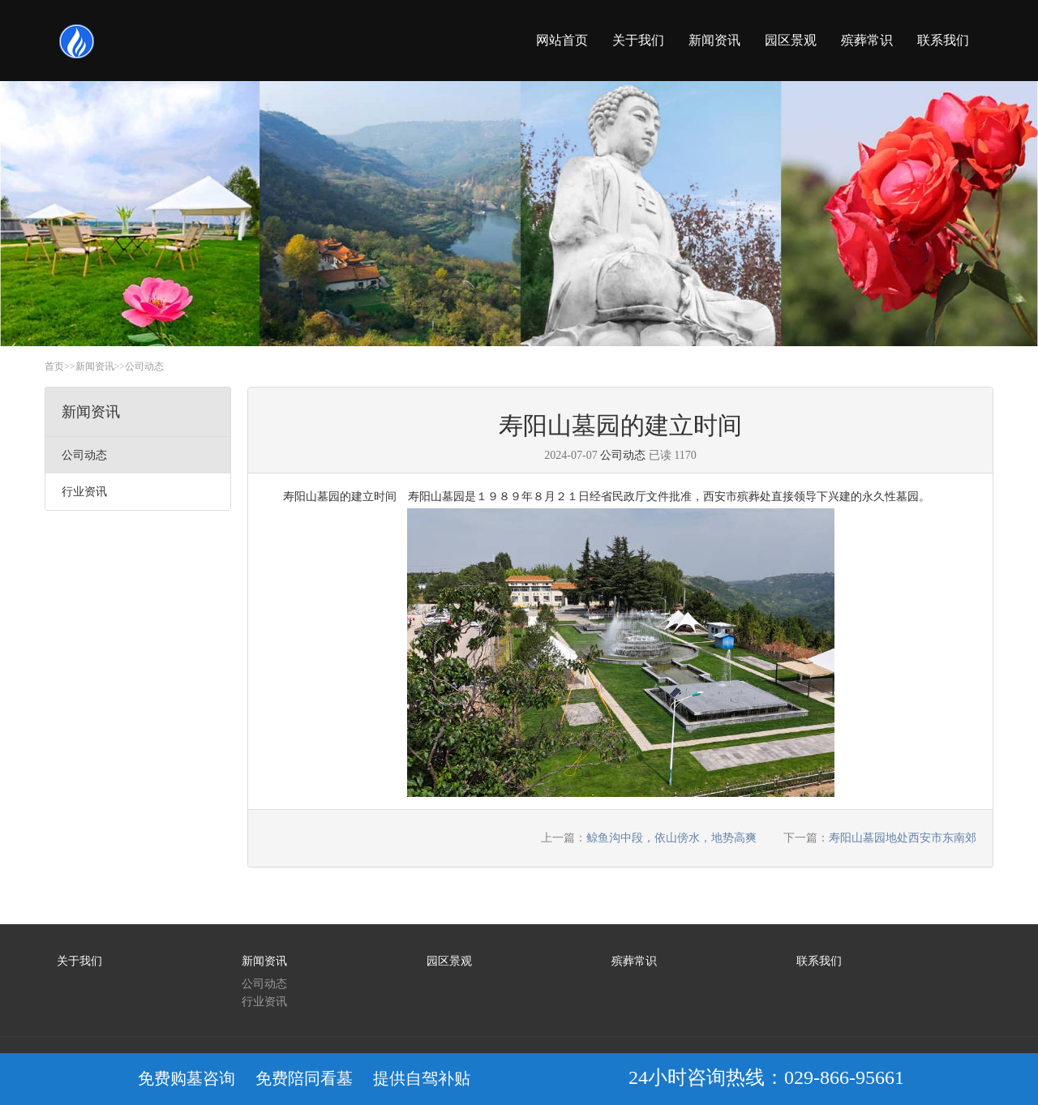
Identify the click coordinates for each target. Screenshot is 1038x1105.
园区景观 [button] (791, 40)
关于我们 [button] (638, 40)
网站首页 (562, 40)
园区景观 (449, 961)
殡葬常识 (634, 961)
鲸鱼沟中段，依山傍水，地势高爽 (671, 838)
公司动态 (144, 366)
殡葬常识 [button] (867, 40)
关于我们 (79, 961)
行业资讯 (264, 1002)
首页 (54, 366)
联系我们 (819, 961)
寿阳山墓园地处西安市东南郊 (902, 838)
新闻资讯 (94, 366)
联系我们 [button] (943, 40)
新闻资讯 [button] (714, 40)
